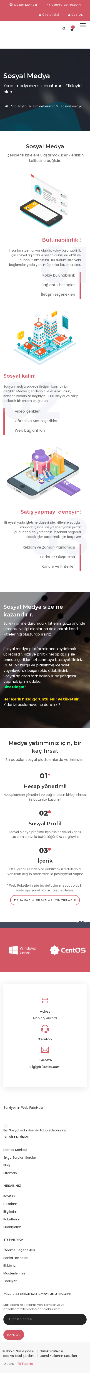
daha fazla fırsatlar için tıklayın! (45, 900)
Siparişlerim (12, 1227)
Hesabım (10, 1204)
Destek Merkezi (15, 1150)
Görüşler (10, 1281)
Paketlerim (11, 1219)
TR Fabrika (25, 1363)
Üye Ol (75, 14)
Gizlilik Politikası (52, 1351)
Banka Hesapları (15, 1258)
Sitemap (10, 1173)
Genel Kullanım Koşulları (59, 1355)
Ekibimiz (9, 1265)
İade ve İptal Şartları (18, 1355)
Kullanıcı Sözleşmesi (18, 1351)
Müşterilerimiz (14, 1273)
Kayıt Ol (9, 1196)
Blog (6, 1165)
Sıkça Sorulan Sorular (19, 1157)
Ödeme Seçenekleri (19, 1250)
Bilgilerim (10, 1211)
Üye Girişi (49, 14)
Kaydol (13, 1334)
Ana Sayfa (15, 106)
